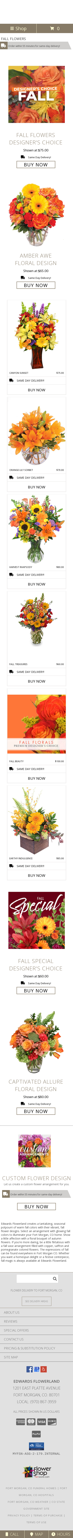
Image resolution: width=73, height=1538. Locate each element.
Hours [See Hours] (60, 1534)
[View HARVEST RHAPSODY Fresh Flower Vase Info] (36, 529)
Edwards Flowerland (24, 11)
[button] (36, 1446)
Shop (18, 28)
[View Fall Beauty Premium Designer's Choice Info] (36, 724)
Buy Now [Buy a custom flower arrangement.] (36, 1206)
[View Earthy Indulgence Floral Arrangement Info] (36, 821)
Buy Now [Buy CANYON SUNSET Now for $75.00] (36, 389)
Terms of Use (36, 1522)
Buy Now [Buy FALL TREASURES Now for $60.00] (36, 681)
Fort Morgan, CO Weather (28, 1502)
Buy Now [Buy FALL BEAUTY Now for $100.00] (36, 778)
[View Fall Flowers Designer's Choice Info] (36, 94)
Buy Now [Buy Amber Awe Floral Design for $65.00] (36, 285)
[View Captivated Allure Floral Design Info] (36, 1041)
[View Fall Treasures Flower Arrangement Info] (36, 619)
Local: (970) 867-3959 (36, 1401)
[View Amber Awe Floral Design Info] (36, 215)
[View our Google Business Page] (36, 1371)
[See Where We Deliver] (36, 1301)
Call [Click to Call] (12, 1534)
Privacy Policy (19, 1515)
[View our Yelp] (43, 1371)
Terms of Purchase (48, 1515)
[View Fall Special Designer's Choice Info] (36, 920)
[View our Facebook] (29, 1371)
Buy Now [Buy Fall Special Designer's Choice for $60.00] (36, 990)
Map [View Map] (36, 1534)
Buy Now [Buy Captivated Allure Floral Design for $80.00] (36, 1111)
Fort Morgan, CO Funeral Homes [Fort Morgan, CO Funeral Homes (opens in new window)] (31, 1488)
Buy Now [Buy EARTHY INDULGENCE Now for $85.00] (36, 875)
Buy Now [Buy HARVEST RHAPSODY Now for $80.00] (36, 584)
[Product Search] (37, 1278)
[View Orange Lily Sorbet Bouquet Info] (36, 432)
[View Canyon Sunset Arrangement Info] (36, 335)
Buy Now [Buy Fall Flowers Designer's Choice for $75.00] (36, 164)
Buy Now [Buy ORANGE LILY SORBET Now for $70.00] (36, 487)
